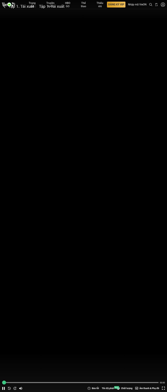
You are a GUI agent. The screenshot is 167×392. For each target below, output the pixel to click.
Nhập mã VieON (137, 4)
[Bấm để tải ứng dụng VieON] (156, 4)
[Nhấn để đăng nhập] (163, 4)
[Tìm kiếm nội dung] (150, 4)
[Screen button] (163, 388)
